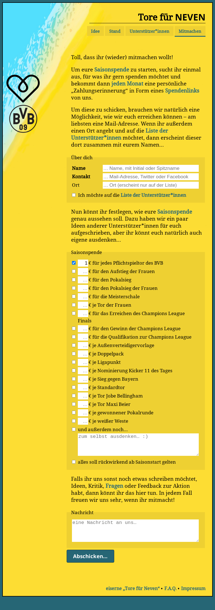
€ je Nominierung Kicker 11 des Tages (130, 370)
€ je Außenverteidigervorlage (121, 345)
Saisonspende (111, 69)
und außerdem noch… (103, 429)
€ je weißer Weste (108, 420)
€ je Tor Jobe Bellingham (115, 395)
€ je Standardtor (106, 387)
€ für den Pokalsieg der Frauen (123, 288)
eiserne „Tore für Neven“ (133, 600)
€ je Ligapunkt (104, 362)
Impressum (193, 600)
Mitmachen (190, 31)
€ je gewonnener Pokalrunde (120, 412)
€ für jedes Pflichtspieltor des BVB (125, 262)
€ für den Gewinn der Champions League (134, 328)
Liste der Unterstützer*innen (119, 134)
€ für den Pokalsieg (109, 279)
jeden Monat (127, 83)
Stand (114, 31)
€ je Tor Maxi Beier (109, 404)
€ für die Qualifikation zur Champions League (139, 336)
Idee (95, 31)
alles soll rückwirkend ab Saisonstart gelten (127, 467)
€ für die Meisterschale (114, 296)
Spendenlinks (182, 90)
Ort (76, 184)
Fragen (114, 491)
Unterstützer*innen (149, 31)
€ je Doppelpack (106, 353)
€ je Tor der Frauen (109, 304)
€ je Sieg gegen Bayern (113, 378)
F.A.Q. (170, 600)
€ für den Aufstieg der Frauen (121, 271)
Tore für (171, 17)
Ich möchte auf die (132, 194)
